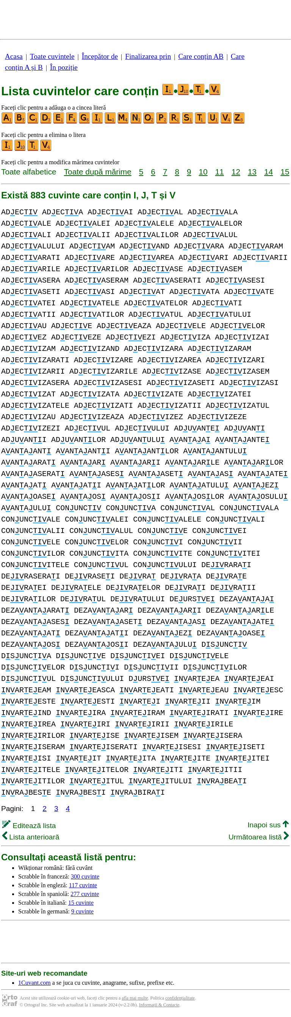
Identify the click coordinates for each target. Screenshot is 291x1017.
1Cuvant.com (34, 982)
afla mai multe (135, 998)
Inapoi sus (268, 825)
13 (252, 171)
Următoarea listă (258, 837)
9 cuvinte (82, 911)
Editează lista (29, 826)
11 (219, 171)
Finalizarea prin (148, 56)
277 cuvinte (84, 894)
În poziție (64, 67)
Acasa (14, 56)
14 (268, 171)
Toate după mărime (97, 171)
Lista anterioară (30, 837)
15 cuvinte (81, 902)
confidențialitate (180, 998)
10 (203, 171)
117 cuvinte (83, 885)
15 (284, 171)
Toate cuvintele (52, 56)
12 (236, 171)
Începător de (100, 56)
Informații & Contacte (159, 1005)
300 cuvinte (85, 876)
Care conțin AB (200, 56)
